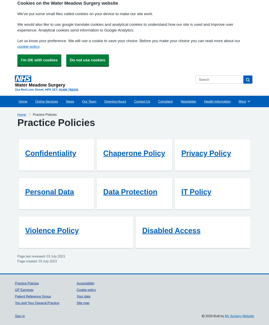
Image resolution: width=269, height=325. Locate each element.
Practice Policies (27, 283)
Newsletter (188, 101)
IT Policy (196, 192)
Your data (83, 296)
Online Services (46, 101)
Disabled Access (171, 230)
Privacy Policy (206, 153)
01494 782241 (68, 89)
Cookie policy (86, 289)
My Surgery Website (239, 316)
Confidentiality (50, 153)
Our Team (89, 101)
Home (23, 101)
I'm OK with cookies (39, 60)
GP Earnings (24, 289)
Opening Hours (115, 101)
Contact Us (142, 101)
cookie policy (28, 46)
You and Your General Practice (37, 303)
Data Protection (130, 192)
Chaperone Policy (134, 153)
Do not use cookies (87, 60)
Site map (83, 303)
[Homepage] (103, 81)
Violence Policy (52, 230)
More (245, 101)
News (70, 101)
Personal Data (49, 192)
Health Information (217, 101)
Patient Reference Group (33, 296)
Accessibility (85, 283)
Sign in (20, 316)
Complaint (165, 101)
